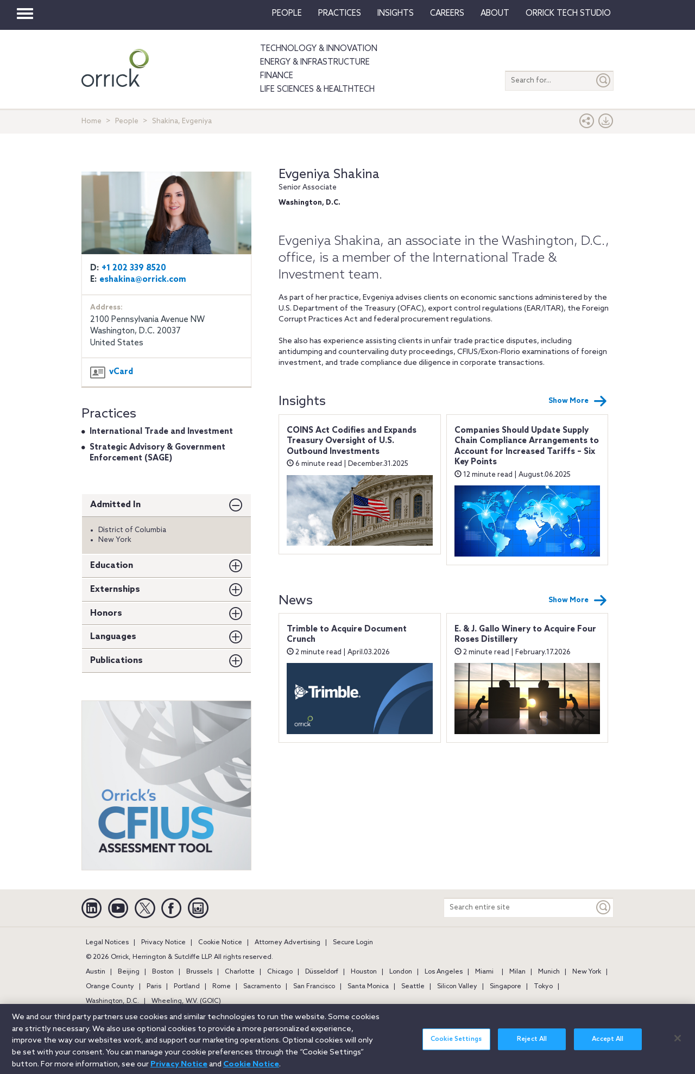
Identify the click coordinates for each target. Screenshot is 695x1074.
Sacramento (262, 986)
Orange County (110, 986)
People (287, 13)
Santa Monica (368, 986)
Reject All (532, 1045)
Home (91, 121)
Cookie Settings (456, 1045)
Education (111, 565)
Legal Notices (107, 942)
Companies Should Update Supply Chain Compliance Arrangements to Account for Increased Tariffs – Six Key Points (526, 446)
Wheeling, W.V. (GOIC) (186, 1001)
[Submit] (604, 81)
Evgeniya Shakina (329, 174)
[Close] (678, 1044)
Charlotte (240, 972)
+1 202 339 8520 (134, 268)
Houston (364, 972)
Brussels (199, 972)
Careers (447, 13)
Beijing (129, 972)
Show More (577, 401)
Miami (484, 972)
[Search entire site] (519, 908)
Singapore (505, 986)
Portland (187, 986)
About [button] (495, 13)
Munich (549, 972)
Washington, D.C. (112, 1001)
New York (586, 972)
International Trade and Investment (161, 432)
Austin (95, 972)
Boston (163, 972)
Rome (221, 986)
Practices (339, 13)
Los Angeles (444, 972)
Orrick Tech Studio (568, 13)
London (400, 972)
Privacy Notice (163, 942)
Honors (106, 613)
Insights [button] (395, 13)
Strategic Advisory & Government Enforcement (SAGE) (157, 453)
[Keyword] (604, 908)
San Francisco (314, 986)
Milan (517, 972)
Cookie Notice (220, 942)
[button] (587, 123)
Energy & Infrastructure (315, 62)
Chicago (280, 972)
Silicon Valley (457, 986)
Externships (115, 589)
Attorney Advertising (287, 942)
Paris (154, 986)
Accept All (607, 1045)
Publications (116, 660)
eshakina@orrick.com (142, 280)
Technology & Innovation (318, 49)
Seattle (413, 986)
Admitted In (115, 505)
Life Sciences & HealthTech (317, 89)
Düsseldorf (321, 972)
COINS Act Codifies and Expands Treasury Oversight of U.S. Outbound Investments (351, 441)
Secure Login (353, 942)
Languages (113, 636)
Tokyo (543, 986)
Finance (276, 76)
